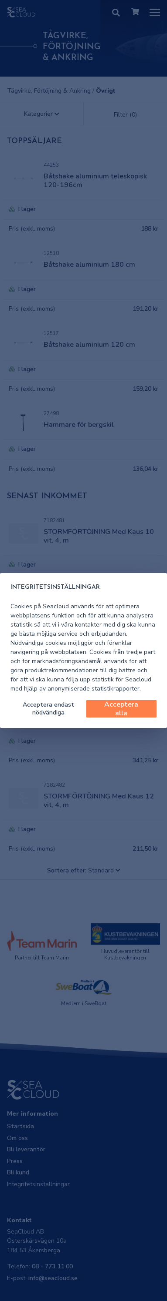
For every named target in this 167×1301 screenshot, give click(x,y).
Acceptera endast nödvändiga (48, 709)
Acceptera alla (121, 709)
